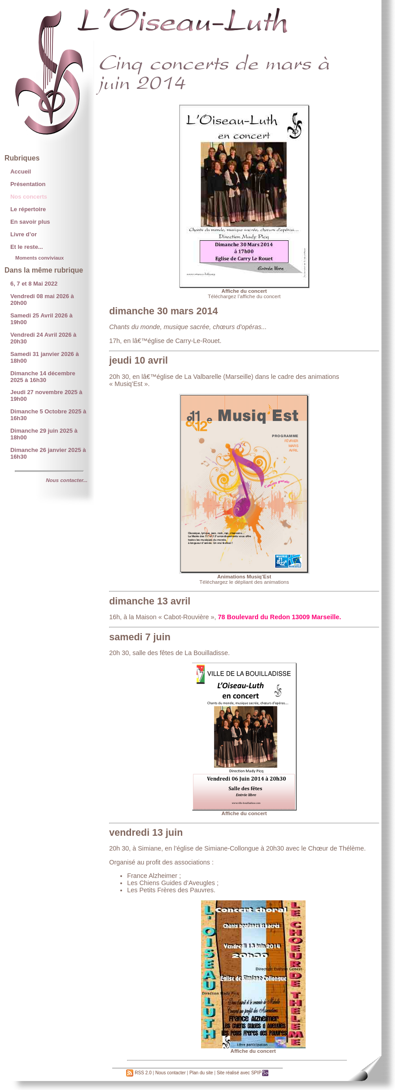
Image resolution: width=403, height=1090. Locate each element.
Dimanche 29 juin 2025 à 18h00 (44, 434)
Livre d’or (23, 234)
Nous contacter (170, 1072)
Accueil (20, 171)
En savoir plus (30, 221)
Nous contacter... (67, 480)
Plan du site (201, 1072)
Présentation (27, 184)
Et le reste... (26, 246)
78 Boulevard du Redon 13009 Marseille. (279, 617)
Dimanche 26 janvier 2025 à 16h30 (48, 453)
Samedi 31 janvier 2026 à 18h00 (44, 357)
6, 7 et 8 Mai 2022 (33, 283)
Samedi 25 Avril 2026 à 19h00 (41, 319)
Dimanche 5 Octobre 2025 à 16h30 (48, 414)
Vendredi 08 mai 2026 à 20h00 (42, 299)
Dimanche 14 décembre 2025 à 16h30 (42, 376)
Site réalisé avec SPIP (243, 1072)
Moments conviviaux (39, 258)
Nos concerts (28, 196)
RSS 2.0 (138, 1072)
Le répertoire (28, 209)
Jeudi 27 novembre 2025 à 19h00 (46, 395)
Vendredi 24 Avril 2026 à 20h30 (43, 338)
